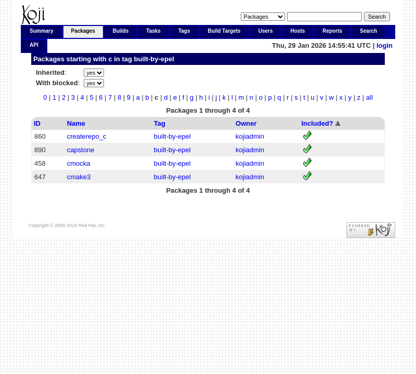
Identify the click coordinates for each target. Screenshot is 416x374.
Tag (159, 123)
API (34, 45)
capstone (81, 150)
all (369, 97)
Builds (121, 31)
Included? (317, 123)
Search (368, 31)
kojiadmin (250, 136)
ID (37, 123)
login (384, 45)
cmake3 (79, 177)
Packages (83, 31)
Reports (332, 31)
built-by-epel (154, 59)
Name (76, 123)
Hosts (298, 31)
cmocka (78, 163)
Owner (246, 123)
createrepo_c (87, 136)
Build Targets (224, 31)
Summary (42, 31)
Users (265, 31)
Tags (184, 31)
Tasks (153, 31)
